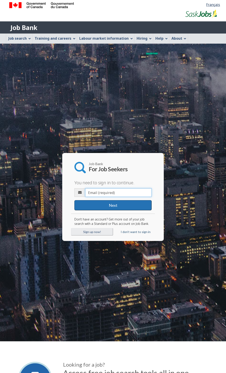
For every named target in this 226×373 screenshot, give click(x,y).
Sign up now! (92, 232)
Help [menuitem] (161, 38)
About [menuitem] (178, 38)
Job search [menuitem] (19, 38)
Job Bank (23, 27)
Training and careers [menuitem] (55, 38)
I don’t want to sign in (136, 232)
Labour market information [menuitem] (106, 38)
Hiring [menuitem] (144, 38)
